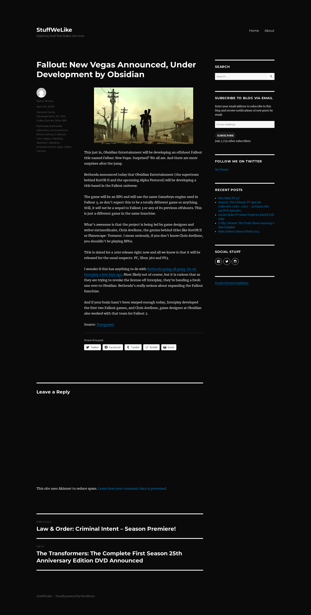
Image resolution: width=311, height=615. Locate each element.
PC (57, 116)
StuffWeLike (54, 29)
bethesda (42, 126)
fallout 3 (51, 134)
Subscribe (225, 135)
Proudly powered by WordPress (75, 596)
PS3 (62, 116)
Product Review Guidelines (232, 283)
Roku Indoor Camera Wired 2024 (238, 231)
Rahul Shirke (44, 101)
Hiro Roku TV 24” (229, 198)
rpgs (60, 146)
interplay (57, 138)
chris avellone (59, 130)
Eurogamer (105, 324)
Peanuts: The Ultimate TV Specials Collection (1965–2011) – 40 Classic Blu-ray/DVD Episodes (244, 206)
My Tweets (222, 169)
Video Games (45, 120)
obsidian (42, 142)
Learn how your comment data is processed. (132, 488)
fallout (40, 134)
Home (254, 31)
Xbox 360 (61, 120)
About (270, 31)
